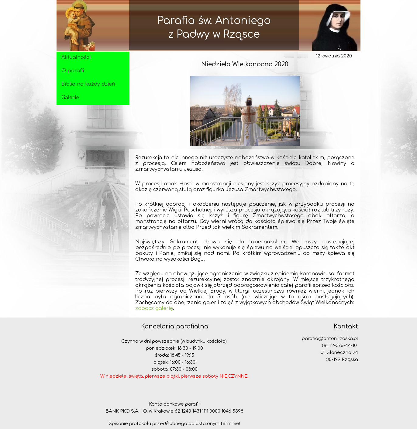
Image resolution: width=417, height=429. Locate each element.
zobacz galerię (154, 308)
